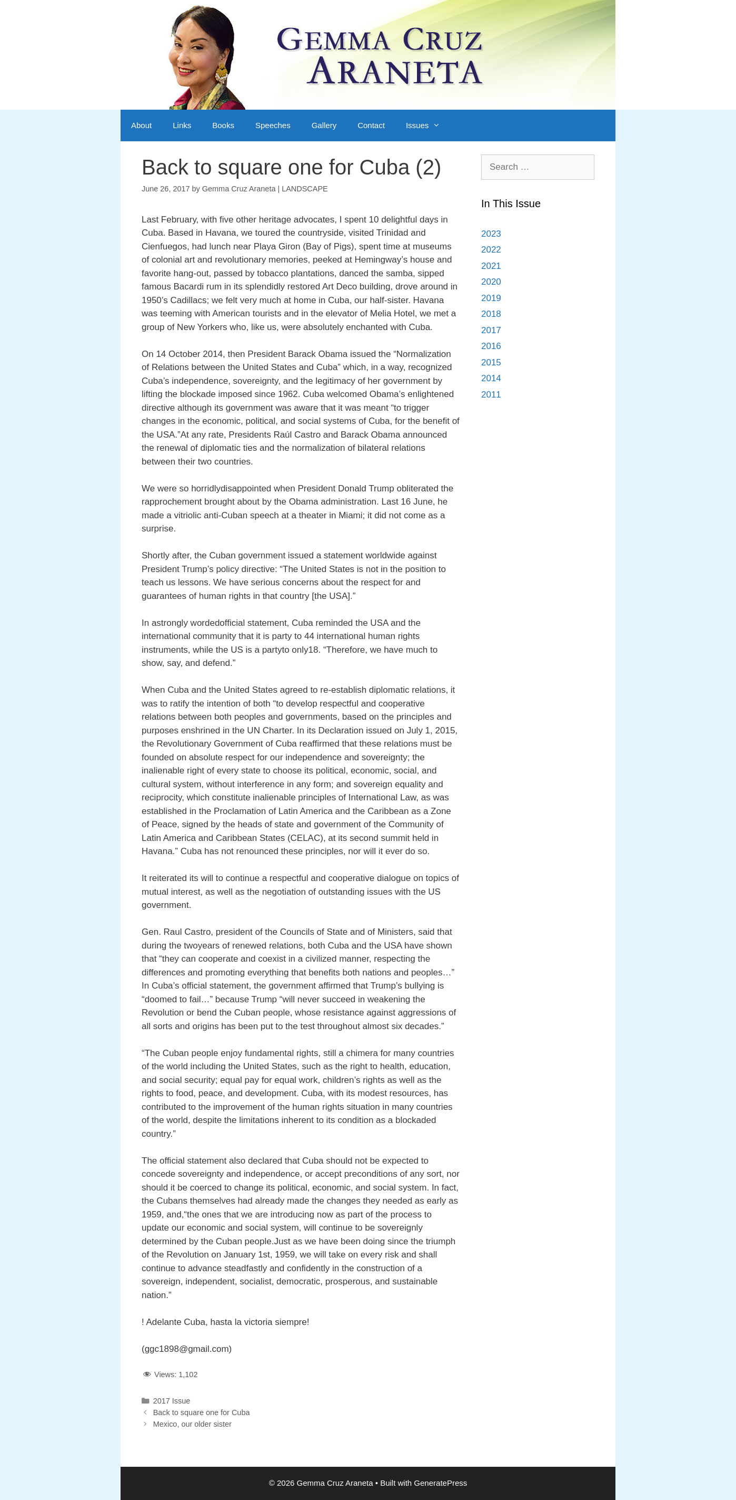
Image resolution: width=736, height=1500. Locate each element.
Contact (371, 125)
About (141, 125)
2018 (491, 314)
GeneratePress (440, 1482)
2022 (491, 250)
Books (223, 125)
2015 (491, 362)
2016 (491, 346)
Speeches (273, 125)
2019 (491, 298)
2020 (491, 282)
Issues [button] (428, 125)
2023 (491, 234)
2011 (491, 395)
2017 (491, 330)
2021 (491, 266)
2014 (491, 378)
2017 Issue (172, 1401)
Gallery (324, 125)
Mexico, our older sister (192, 1424)
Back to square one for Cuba (201, 1412)
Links (182, 125)
